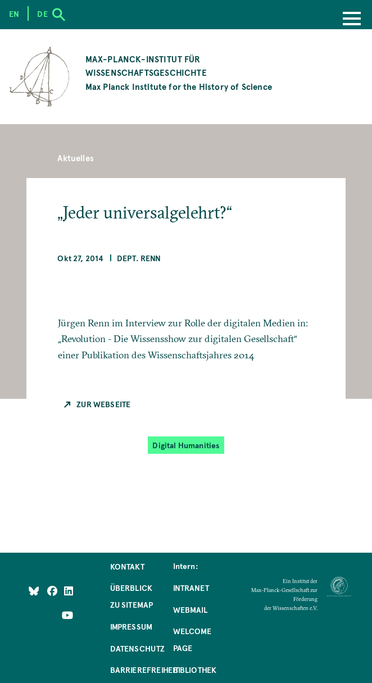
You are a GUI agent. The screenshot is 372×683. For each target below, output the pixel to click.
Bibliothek (195, 669)
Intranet (191, 587)
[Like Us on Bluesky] (34, 590)
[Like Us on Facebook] (53, 590)
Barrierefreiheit (144, 669)
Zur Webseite (103, 403)
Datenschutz (137, 648)
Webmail (190, 609)
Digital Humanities (185, 444)
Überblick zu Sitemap (131, 596)
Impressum (131, 626)
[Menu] (352, 19)
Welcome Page (192, 639)
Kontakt (127, 566)
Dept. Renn (139, 257)
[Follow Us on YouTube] (67, 614)
